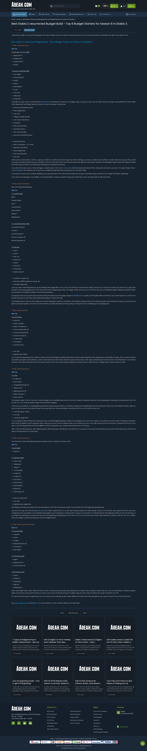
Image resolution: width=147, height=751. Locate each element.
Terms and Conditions (100, 711)
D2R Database (97, 729)
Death (92, 421)
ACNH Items (50, 726)
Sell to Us (96, 726)
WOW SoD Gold (52, 714)
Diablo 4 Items (74, 717)
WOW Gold (50, 711)
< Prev (62, 613)
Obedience (77, 296)
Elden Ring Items (75, 714)
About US (96, 720)
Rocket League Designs (100, 732)
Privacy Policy (97, 714)
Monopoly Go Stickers (77, 720)
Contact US (96, 723)
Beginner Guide (29, 30)
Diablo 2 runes (36, 603)
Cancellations (97, 717)
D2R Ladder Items (52, 723)
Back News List (73, 613)
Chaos (42, 102)
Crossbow (23, 52)
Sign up (131, 6)
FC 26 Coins (50, 720)
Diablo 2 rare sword (64, 168)
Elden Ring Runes (75, 711)
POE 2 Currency (75, 723)
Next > (85, 613)
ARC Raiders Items (52, 729)
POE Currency (51, 717)
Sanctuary (48, 102)
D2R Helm (127, 515)
